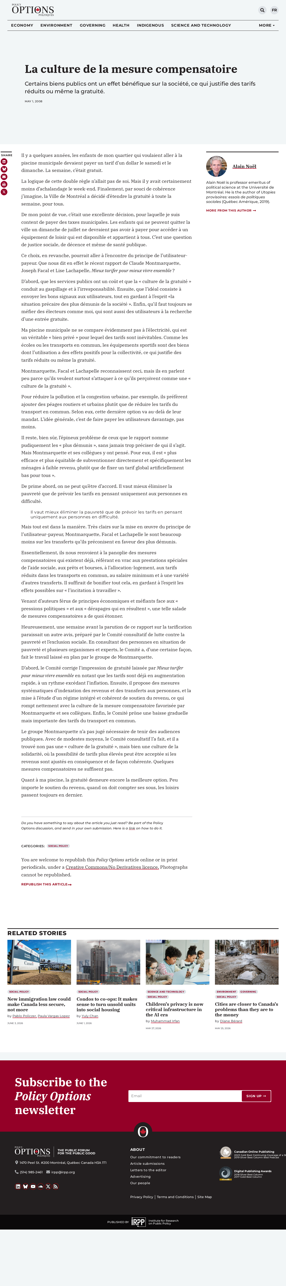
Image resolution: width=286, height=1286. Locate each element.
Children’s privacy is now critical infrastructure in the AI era (174, 1009)
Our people (140, 1183)
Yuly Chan (90, 1016)
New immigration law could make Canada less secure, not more (39, 1004)
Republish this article (46, 884)
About (137, 1149)
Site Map (204, 1197)
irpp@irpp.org (63, 1172)
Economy (22, 25)
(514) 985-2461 (31, 1172)
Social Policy (58, 845)
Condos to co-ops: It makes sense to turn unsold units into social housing (107, 1004)
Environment (56, 25)
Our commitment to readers (155, 1157)
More (265, 25)
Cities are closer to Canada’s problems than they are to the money (246, 1009)
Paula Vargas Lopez (54, 1016)
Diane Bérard (231, 1021)
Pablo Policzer (24, 1016)
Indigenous (150, 25)
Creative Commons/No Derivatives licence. (112, 867)
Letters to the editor (148, 1170)
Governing (93, 25)
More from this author (231, 210)
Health (121, 25)
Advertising (140, 1176)
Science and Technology (201, 25)
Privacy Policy (141, 1197)
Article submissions (147, 1163)
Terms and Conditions (175, 1197)
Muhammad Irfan (165, 1021)
